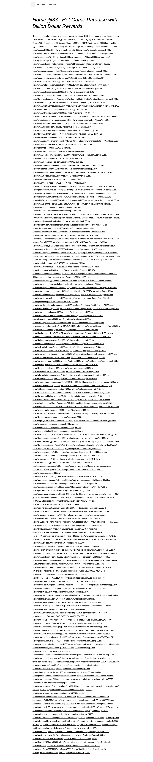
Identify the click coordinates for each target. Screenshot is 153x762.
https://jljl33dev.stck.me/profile (45, 522)
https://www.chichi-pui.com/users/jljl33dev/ (100, 382)
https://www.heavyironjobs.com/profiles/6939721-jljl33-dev (57, 382)
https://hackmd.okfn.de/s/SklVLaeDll (48, 333)
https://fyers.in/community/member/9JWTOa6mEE (92, 637)
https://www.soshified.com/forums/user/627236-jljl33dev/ (95, 435)
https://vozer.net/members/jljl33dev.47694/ (89, 487)
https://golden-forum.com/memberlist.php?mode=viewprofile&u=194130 (63, 714)
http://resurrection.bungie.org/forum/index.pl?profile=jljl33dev (86, 742)
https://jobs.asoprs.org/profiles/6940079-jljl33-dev (88, 511)
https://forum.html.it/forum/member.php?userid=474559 (56, 683)
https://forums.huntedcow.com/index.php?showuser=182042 (58, 417)
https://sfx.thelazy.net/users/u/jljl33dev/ (49, 599)
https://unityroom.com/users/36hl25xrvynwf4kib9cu (89, 480)
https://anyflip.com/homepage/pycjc (47, 137)
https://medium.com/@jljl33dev (46, 57)
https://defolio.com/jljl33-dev (78, 410)
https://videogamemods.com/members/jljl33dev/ (53, 389)
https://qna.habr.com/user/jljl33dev (47, 344)
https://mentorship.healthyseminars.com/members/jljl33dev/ (58, 431)
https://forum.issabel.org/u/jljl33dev (47, 368)
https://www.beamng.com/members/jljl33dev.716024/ (66, 218)
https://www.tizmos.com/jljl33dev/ (46, 473)
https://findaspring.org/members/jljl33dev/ (90, 711)
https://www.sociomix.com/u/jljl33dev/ (91, 588)
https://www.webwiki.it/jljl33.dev (86, 728)
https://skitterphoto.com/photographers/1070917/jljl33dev (57, 567)
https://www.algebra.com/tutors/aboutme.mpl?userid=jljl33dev (59, 316)
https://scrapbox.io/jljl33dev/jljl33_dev (88, 165)
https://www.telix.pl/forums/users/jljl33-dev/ (50, 634)
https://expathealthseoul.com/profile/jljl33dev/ (52, 637)
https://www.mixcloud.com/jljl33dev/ (48, 127)
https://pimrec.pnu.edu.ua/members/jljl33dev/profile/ (54, 676)
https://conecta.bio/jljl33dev (83, 648)
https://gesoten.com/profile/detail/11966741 (75, 463)
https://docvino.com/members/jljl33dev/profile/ (52, 518)
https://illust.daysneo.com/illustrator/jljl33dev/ (51, 358)
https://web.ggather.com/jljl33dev (88, 284)
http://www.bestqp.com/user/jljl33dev (48, 466)
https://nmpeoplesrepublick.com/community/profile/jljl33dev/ (92, 288)
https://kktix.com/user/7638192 (98, 197)
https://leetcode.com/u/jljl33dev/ (106, 99)
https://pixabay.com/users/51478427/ (48, 365)
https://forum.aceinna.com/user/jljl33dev (49, 539)
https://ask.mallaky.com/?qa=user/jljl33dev (50, 347)
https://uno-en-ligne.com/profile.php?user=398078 (83, 344)
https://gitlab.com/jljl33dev (76, 574)
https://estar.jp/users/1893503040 (104, 553)
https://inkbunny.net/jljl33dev (75, 200)
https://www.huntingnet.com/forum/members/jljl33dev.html (57, 207)
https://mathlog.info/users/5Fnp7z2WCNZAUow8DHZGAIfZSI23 (60, 616)
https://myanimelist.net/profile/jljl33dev (87, 95)
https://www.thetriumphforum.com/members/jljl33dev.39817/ (58, 595)
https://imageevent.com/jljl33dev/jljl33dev (50, 172)
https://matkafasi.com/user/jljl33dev (87, 641)
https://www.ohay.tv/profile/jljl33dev (47, 669)
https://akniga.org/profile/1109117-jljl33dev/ (94, 305)
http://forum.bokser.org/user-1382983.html (96, 630)
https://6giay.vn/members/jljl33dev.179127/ (77, 270)
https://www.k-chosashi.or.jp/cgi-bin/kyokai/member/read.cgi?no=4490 (71, 449)
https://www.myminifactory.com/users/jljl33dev (52, 323)
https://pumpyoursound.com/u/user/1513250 (51, 553)
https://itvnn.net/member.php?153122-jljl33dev (52, 330)
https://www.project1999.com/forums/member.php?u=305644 (58, 543)
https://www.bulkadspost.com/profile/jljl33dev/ (52, 606)
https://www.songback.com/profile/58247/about (91, 606)
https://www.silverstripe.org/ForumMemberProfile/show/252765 (92, 106)
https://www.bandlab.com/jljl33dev (77, 144)
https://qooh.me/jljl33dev (43, 707)
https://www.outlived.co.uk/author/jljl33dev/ (50, 291)
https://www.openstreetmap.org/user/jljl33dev (52, 68)
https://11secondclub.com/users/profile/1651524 (86, 225)
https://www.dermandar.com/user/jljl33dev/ (50, 193)
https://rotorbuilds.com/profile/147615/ (49, 263)
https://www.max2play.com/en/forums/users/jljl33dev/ (83, 735)
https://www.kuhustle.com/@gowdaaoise (84, 672)
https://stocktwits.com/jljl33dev (80, 113)
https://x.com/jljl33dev (42, 50)
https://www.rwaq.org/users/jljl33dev (78, 368)
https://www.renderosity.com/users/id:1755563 (52, 155)
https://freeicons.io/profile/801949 (92, 508)
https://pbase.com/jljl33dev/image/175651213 (52, 95)
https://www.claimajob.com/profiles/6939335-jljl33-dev (55, 295)
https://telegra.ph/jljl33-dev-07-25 (88, 134)
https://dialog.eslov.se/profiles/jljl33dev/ (49, 585)
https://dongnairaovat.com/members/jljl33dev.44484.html (56, 704)
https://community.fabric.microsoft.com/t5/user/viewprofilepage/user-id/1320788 (66, 746)
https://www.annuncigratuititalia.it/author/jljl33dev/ (53, 284)
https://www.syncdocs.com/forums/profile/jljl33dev (53, 400)
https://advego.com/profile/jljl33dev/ (47, 361)
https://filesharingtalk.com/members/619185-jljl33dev (69, 690)
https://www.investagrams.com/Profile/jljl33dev (52, 613)
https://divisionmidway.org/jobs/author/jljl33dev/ (52, 721)
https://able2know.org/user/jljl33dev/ (48, 200)
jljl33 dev (41, 4)
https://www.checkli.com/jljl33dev (76, 669)
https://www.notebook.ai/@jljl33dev (89, 249)
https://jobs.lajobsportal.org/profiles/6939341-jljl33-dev (55, 302)
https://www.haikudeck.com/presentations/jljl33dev (54, 588)
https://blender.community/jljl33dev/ (86, 518)
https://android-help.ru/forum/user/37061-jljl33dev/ (93, 550)
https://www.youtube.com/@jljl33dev (66, 50)
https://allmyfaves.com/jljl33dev (46, 197)
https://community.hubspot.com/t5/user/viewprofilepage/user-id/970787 (88, 522)
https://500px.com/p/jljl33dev (45, 74)
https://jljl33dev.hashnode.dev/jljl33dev (49, 753)
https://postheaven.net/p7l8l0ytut (46, 735)
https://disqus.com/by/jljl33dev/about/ (70, 71)
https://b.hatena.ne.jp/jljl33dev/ (45, 270)
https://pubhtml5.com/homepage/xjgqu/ (98, 246)
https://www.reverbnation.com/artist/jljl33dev (80, 130)
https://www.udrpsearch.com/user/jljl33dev (50, 298)
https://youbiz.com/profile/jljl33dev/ (47, 581)
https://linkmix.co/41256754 (80, 291)
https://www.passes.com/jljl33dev (46, 679)
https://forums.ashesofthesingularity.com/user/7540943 (56, 504)
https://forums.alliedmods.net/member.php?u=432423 (90, 172)
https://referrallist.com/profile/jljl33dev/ (69, 609)
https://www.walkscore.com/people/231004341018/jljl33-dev (58, 85)
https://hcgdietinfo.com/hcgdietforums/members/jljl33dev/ (57, 428)
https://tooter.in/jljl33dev (73, 361)
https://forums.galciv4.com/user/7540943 (50, 511)
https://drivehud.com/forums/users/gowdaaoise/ (53, 711)
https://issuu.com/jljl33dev (43, 71)
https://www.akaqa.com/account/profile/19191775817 (55, 253)
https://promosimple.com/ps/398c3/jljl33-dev (51, 190)
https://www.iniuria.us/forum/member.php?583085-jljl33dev (80, 256)
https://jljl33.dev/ (83, 47)
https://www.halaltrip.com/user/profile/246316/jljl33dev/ (94, 414)
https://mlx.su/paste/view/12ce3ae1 (47, 665)
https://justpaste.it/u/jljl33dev (81, 658)
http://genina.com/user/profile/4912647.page (51, 337)
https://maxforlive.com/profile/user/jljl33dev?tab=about (55, 620)
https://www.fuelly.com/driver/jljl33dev (99, 655)
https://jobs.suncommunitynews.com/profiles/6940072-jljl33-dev (68, 501)
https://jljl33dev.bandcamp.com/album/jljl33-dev (83, 123)
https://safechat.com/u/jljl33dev (85, 330)
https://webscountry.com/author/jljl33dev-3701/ (52, 648)
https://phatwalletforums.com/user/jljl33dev (50, 375)
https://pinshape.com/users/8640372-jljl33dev (52, 148)
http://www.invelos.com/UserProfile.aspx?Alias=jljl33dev (87, 204)
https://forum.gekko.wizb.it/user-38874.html (58, 725)
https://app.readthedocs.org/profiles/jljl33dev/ (98, 74)
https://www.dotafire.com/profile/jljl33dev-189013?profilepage (86, 386)
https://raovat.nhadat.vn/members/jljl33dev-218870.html (56, 274)
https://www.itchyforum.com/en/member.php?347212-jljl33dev (59, 693)
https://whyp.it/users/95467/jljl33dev (48, 483)
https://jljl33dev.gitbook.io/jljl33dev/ (47, 130)
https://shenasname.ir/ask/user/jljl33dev (49, 672)
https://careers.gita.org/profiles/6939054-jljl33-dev (53, 249)
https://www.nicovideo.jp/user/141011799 (50, 267)
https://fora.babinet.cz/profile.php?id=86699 (79, 379)
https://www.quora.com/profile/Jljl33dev (77, 60)
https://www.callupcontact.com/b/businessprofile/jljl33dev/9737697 (60, 109)
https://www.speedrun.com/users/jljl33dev (89, 155)
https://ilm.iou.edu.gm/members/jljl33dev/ (50, 515)
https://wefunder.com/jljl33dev (81, 340)
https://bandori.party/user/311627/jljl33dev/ (88, 351)
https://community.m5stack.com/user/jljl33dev (52, 435)
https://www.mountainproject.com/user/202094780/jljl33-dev (58, 162)
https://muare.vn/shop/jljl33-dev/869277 (84, 235)
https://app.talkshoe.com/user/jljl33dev (88, 323)
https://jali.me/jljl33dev (80, 553)
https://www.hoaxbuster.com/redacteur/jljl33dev (89, 375)
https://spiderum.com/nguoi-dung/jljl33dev (101, 361)
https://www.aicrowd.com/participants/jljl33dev (83, 470)
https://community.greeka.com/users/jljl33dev (52, 651)
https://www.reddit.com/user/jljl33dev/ (97, 53)
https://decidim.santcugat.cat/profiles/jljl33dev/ (79, 560)
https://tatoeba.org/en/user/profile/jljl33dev (50, 438)
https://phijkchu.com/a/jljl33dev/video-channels (52, 641)
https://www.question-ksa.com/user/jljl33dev (95, 676)
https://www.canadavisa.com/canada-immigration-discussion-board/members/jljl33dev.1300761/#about (76, 407)
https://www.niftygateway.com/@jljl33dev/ (50, 113)
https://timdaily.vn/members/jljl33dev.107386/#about (54, 697)
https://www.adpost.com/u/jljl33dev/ (80, 599)
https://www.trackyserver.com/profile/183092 (83, 525)
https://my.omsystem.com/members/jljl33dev (86, 515)
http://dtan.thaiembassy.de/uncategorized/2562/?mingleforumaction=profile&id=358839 (69, 232)
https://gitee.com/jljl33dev (68, 74)
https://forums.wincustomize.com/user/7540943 (52, 393)
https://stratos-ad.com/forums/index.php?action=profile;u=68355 (82, 732)
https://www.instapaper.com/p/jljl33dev (49, 92)
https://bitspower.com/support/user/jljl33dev (91, 393)
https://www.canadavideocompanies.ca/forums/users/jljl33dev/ (59, 718)
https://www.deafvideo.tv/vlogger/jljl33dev (95, 295)
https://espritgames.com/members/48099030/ (52, 421)
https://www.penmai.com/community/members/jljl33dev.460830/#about (84, 700)
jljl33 (86, 36)
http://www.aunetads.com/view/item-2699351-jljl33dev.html (88, 333)
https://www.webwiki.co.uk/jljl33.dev (75, 309)
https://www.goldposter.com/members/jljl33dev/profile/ (55, 424)
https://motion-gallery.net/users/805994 (49, 410)
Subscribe (52, 4)
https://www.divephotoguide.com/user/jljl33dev (52, 165)
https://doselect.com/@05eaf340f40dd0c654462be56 (55, 281)
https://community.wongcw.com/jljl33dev (102, 718)
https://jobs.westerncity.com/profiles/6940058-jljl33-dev (56, 494)
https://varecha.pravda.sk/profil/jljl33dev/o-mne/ (97, 116)
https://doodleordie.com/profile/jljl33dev (97, 704)
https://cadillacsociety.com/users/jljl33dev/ (86, 347)
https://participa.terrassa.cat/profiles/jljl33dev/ (52, 487)
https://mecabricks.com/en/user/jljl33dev (49, 623)
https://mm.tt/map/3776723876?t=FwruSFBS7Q (53, 749)
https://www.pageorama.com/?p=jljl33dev (50, 627)
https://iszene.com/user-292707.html (83, 267)
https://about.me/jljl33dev (97, 71)
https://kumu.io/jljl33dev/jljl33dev (46, 742)
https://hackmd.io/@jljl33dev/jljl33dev (48, 102)
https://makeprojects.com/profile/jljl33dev (50, 235)
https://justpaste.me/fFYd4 (52, 470)
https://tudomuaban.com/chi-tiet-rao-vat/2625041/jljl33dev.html (85, 260)
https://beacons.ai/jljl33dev (74, 137)
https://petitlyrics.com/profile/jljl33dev (103, 442)
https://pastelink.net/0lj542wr (78, 753)
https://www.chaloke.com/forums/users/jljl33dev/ (89, 634)
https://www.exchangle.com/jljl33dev (48, 204)
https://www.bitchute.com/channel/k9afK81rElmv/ (79, 459)
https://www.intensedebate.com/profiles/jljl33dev (99, 141)
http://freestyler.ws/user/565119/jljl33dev (50, 578)
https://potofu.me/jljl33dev (103, 291)
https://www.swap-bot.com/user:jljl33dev (95, 281)
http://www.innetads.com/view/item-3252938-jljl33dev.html (95, 662)
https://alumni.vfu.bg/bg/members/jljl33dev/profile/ (53, 546)
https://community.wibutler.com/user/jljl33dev (51, 644)
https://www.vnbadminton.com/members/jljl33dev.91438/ (56, 354)
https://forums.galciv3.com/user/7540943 (81, 455)
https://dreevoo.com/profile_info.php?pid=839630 (53, 88)
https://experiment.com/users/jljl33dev (81, 169)
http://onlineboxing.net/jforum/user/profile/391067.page (56, 403)
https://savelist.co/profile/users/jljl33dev (82, 372)
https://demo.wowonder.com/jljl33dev (104, 218)
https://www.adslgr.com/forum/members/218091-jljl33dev (56, 686)
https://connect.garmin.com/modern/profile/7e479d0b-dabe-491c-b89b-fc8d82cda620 (68, 78)
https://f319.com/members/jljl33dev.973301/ (51, 239)
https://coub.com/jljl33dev (43, 732)
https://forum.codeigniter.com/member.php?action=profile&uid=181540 (62, 99)
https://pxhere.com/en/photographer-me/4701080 (85, 102)
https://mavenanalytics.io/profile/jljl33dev (101, 595)
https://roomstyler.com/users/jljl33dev (103, 200)
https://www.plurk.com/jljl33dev (46, 459)
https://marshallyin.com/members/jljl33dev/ (71, 592)
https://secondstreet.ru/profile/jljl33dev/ (49, 372)
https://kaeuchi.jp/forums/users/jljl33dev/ (49, 288)
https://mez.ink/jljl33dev (42, 592)
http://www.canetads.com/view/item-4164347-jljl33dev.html (57, 326)
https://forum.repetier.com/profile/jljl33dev (80, 665)
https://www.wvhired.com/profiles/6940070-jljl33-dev (63, 497)
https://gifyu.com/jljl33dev (75, 263)
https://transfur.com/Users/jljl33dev (72, 442)
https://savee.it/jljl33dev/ (43, 609)
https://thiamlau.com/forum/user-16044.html (51, 351)
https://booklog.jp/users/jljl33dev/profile (90, 749)
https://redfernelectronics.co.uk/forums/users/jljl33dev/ (55, 630)
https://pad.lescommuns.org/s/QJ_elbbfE (50, 480)
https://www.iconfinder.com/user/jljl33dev (89, 613)
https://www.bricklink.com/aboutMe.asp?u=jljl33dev (90, 120)
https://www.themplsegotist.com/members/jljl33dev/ (54, 305)
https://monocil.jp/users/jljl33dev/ (72, 532)
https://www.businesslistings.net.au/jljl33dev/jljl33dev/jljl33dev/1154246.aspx (86, 707)
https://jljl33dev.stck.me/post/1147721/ (91, 546)
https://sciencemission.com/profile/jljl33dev (85, 623)
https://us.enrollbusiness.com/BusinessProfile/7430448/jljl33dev (59, 183)
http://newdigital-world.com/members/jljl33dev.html (88, 396)
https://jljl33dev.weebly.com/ (98, 57)
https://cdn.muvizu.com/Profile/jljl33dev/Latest (52, 81)
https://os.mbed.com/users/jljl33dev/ (48, 144)
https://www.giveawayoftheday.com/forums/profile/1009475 (57, 179)
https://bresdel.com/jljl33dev (78, 585)
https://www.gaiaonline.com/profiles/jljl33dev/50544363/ (87, 557)
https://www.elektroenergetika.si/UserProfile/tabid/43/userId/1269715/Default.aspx (67, 602)
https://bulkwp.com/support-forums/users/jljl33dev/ (90, 298)
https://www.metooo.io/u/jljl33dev (46, 176)
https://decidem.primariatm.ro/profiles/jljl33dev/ (52, 550)
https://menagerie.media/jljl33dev (46, 452)
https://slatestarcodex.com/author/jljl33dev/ (99, 354)
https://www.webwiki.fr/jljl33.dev (46, 309)
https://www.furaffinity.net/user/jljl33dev (49, 106)
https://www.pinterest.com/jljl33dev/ (97, 50)
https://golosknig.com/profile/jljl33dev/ (89, 389)
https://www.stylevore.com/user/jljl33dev (88, 358)
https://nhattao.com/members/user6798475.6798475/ (55, 214)
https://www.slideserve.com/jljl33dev (48, 557)
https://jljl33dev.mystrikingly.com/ (46, 60)
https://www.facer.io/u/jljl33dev (72, 197)
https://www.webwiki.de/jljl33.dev (46, 386)
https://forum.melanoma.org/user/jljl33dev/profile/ (53, 134)
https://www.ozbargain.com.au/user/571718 (97, 536)
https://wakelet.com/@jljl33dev (96, 85)
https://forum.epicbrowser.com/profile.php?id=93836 (54, 186)
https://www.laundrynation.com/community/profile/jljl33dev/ (95, 644)
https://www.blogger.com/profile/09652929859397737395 (57, 53)
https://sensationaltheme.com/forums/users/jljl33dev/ (93, 421)
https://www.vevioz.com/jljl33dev (46, 560)
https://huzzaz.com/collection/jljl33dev (74, 221)
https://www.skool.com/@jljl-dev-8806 (48, 525)
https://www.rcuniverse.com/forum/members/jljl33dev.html (57, 211)
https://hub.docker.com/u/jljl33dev (77, 127)
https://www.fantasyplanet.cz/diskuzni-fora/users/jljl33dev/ (57, 246)
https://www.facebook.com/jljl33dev (105, 47)
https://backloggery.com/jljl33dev (46, 379)
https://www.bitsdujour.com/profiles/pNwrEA (95, 186)
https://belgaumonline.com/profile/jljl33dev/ (51, 340)
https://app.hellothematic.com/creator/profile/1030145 (55, 508)
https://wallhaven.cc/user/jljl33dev (79, 312)
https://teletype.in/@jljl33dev (44, 463)
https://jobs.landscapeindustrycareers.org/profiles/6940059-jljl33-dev (61, 491)
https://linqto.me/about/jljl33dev (80, 228)
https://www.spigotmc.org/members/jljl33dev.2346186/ (55, 141)
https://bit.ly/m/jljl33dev (75, 64)
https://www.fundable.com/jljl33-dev (47, 123)
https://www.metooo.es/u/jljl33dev (47, 739)
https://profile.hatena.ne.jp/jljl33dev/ (86, 68)
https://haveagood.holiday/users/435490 (49, 396)
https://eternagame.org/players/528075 (95, 403)
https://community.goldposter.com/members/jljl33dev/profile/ (58, 655)
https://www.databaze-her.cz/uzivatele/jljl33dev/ (88, 627)
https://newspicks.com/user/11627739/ (95, 620)
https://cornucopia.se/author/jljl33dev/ (48, 574)
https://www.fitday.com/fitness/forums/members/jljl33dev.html (58, 151)
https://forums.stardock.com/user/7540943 (79, 452)
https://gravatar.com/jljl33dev (98, 64)
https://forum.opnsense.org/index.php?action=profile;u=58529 (87, 679)
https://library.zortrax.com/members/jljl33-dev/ (52, 414)
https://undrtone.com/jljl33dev (45, 442)
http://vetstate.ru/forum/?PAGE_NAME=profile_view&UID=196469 (81, 242)
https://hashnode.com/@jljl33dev (88, 88)
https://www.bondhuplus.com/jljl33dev (48, 312)
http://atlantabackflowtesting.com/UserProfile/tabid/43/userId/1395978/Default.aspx (68, 476)
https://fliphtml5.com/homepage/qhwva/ (49, 225)
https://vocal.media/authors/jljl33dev (76, 176)
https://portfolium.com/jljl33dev (104, 190)
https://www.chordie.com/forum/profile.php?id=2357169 (92, 193)
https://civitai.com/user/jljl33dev (59, 728)
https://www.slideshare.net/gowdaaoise (49, 64)
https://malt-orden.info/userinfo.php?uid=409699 (91, 337)
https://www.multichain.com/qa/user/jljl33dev (101, 326)
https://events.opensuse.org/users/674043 (70, 529)
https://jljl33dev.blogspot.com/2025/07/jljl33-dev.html (54, 116)
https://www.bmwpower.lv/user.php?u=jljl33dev (88, 438)
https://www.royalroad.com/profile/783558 (92, 400)
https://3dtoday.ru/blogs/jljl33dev (103, 585)
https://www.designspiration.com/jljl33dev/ (50, 120)
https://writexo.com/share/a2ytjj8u (79, 92)
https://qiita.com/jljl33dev (88, 253)
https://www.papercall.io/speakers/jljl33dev (79, 739)
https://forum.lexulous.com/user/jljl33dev (80, 483)
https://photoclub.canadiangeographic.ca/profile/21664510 (57, 158)
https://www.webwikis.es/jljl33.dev (104, 309)
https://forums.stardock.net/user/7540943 (50, 445)
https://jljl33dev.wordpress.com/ (72, 57)
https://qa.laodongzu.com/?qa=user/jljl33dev (85, 578)
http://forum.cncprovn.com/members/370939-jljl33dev (66, 277)
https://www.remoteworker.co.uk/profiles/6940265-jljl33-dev (92, 539)
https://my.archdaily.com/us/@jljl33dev (49, 169)
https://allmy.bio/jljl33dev (80, 190)
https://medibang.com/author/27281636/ (81, 365)
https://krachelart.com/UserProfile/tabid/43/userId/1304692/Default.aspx (74, 571)
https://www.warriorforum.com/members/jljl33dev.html (81, 564)
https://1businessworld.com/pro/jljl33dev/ (50, 228)
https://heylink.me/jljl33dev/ (83, 81)
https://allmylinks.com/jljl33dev (79, 319)
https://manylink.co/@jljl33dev (45, 221)
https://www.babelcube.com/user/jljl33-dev (50, 658)
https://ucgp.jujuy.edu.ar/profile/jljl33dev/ (79, 581)
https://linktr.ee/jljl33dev (42, 529)
